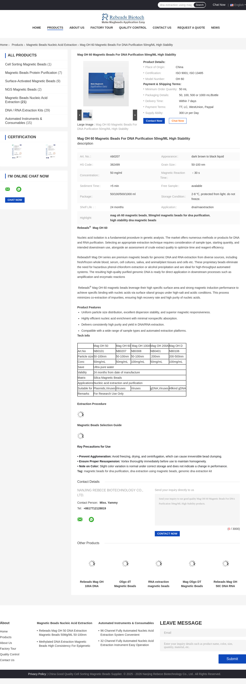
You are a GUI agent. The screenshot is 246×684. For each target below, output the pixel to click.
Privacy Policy (37, 674)
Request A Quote (191, 27)
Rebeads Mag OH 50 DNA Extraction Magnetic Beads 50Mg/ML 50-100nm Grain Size (63, 633)
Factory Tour (102, 27)
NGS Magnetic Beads (21, 89)
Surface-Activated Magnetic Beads (30, 81)
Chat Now (219, 4)
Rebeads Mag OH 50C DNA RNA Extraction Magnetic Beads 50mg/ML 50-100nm (225, 584)
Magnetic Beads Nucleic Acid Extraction (51, 44)
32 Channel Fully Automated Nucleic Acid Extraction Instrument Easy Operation (127, 643)
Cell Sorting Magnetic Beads (26, 64)
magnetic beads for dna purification (106, 471)
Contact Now (154, 120)
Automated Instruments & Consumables (126, 623)
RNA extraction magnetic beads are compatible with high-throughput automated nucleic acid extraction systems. (159, 584)
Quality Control (133, 27)
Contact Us (162, 27)
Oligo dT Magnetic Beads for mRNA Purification (125, 584)
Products (55, 27)
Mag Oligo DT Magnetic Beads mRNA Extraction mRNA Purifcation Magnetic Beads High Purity (192, 584)
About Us (76, 27)
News (215, 27)
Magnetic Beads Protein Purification (31, 72)
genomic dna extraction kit (195, 471)
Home (36, 27)
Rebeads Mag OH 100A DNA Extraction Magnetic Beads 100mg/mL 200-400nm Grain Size (92, 584)
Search (200, 4)
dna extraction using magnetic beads (153, 471)
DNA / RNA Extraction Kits (24, 110)
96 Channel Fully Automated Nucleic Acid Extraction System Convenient (127, 632)
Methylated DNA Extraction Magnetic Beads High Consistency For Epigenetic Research (64, 644)
